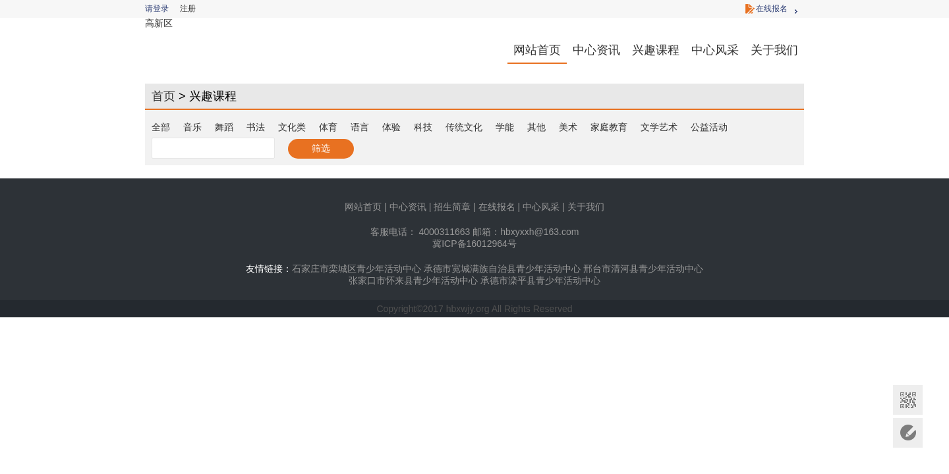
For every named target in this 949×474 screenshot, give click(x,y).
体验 (391, 127)
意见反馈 (908, 433)
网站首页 (537, 50)
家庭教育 (608, 127)
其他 (536, 127)
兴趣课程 (655, 50)
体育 (328, 127)
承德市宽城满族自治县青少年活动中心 (502, 268)
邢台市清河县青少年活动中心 (643, 268)
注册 (188, 8)
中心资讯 (596, 50)
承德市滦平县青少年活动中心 (540, 280)
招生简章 (452, 206)
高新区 (159, 23)
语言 (360, 127)
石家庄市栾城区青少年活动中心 (356, 268)
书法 (255, 127)
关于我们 (774, 50)
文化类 (292, 127)
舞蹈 (224, 127)
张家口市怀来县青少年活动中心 (413, 280)
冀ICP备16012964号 (474, 243)
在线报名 (772, 8)
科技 (423, 127)
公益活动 (709, 127)
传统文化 (464, 127)
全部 (161, 127)
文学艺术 (659, 127)
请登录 (157, 8)
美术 (568, 127)
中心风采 (715, 50)
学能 (505, 127)
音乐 (192, 127)
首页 (163, 96)
